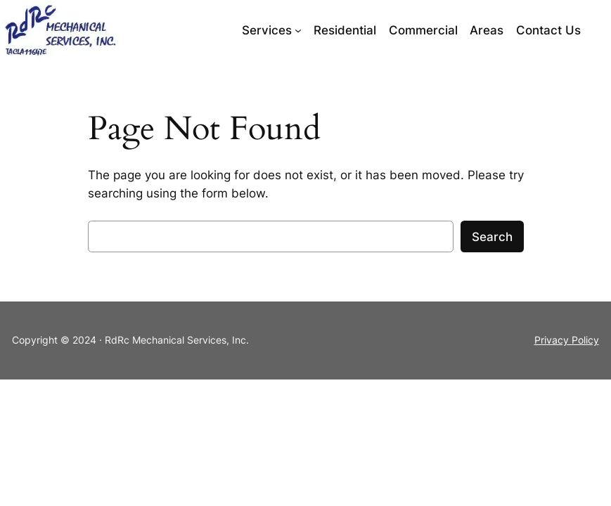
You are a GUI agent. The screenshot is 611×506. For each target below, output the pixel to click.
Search (492, 237)
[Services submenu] (298, 30)
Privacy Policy (566, 340)
